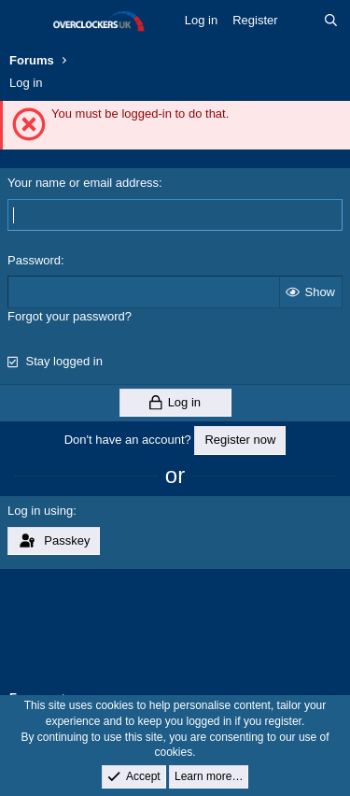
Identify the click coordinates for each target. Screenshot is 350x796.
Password (34, 260)
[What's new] (301, 20)
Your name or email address (83, 183)
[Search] (330, 20)
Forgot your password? (69, 316)
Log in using (40, 511)
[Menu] (26, 21)
